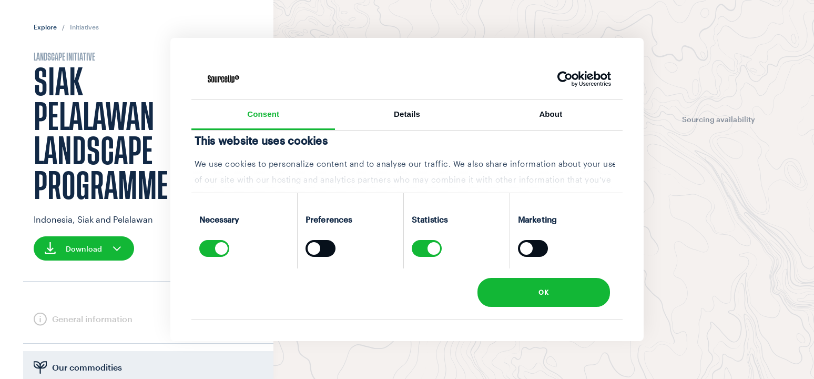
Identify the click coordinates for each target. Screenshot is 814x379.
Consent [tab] (263, 113)
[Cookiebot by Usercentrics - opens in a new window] (565, 79)
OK (543, 292)
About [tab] (550, 113)
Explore (45, 27)
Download (84, 248)
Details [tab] (407, 113)
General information (92, 319)
